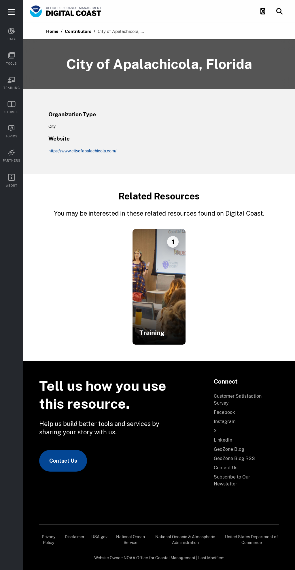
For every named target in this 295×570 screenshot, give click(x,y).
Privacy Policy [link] (48, 540)
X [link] (215, 430)
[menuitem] (243, 400)
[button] (263, 11)
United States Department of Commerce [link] (251, 540)
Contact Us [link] (63, 461)
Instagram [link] (225, 421)
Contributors (78, 31)
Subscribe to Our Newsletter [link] (232, 480)
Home (52, 31)
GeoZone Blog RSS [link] (234, 458)
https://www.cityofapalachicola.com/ (82, 151)
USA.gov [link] (99, 537)
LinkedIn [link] (223, 440)
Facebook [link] (224, 412)
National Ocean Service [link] (130, 540)
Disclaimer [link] (74, 537)
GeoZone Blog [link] (229, 449)
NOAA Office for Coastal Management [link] (159, 558)
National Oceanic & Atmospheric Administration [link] (185, 540)
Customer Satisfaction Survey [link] (238, 399)
